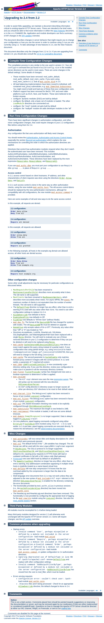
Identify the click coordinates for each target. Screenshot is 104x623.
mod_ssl (17, 404)
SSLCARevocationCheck (40, 406)
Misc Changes (84, 28)
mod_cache (18, 345)
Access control (14, 173)
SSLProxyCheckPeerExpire (52, 451)
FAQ (84, 5)
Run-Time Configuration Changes (28, 116)
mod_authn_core (21, 491)
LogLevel (35, 396)
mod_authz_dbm (23, 166)
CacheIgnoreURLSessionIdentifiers (42, 345)
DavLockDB (45, 322)
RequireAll (51, 161)
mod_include (19, 377)
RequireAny (22, 161)
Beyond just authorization (36, 140)
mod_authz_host (41, 187)
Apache (7, 12)
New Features (59, 31)
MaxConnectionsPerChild (25, 292)
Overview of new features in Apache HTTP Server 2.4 (89, 44)
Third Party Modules (86, 31)
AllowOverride (20, 315)
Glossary (91, 5)
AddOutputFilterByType (58, 570)
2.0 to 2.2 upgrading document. (49, 54)
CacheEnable (51, 357)
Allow (68, 178)
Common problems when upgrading (30, 524)
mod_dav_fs (18, 322)
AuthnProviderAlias (30, 488)
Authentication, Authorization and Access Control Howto (49, 138)
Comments (83, 50)
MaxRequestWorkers (52, 297)
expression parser (61, 379)
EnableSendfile (21, 317)
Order (62, 178)
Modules (69, 5)
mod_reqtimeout (21, 411)
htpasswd (17, 459)
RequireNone (35, 161)
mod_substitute (21, 409)
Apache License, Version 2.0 (30, 618)
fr (73, 22)
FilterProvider (33, 372)
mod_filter (18, 372)
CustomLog (30, 424)
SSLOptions (20, 449)
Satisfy (21, 181)
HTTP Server (17, 12)
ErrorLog (17, 424)
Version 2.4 (41, 12)
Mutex (21, 337)
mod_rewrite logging (21, 501)
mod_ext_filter (21, 399)
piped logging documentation (53, 429)
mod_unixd (50, 537)
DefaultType (23, 307)
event (67, 300)
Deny (10, 181)
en (68, 22)
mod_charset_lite (22, 394)
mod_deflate (19, 469)
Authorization (14, 130)
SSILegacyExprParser (28, 384)
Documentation (29, 12)
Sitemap (99, 5)
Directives (77, 5)
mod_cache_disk (47, 82)
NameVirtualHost (25, 461)
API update (26, 519)
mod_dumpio (18, 416)
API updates (27, 36)
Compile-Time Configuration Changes (31, 60)
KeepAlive (18, 327)
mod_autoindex (20, 439)
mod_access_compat (60, 192)
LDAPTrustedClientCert (34, 365)
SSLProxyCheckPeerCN (24, 451)
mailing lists (66, 608)
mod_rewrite (25, 498)
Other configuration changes (22, 280)
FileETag (17, 320)
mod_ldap (17, 365)
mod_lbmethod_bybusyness (58, 87)
